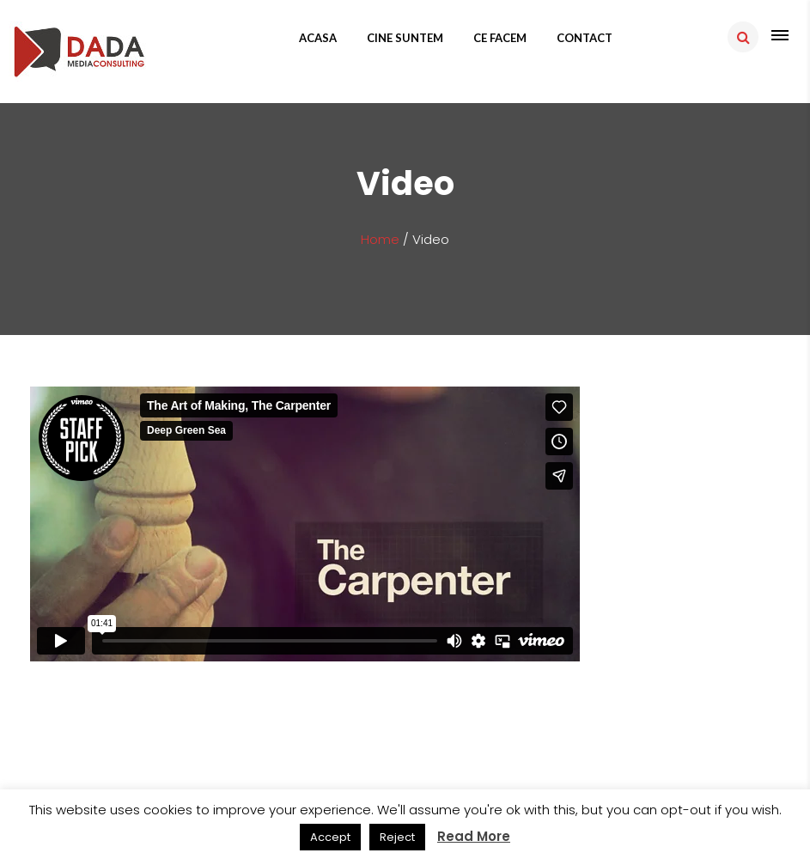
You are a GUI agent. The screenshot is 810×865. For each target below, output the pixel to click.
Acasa (318, 38)
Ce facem (500, 38)
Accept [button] (330, 837)
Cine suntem (405, 38)
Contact (584, 38)
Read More (473, 836)
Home (380, 239)
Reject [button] (397, 837)
